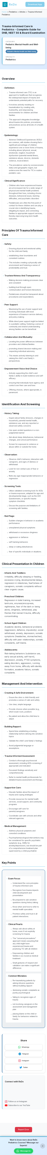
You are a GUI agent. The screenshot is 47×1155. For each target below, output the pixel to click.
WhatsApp (23, 1047)
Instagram (23, 1060)
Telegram (24, 1054)
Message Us (24, 1151)
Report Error (23, 1129)
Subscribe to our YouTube (17, 1105)
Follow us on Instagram (16, 1101)
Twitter (24, 1067)
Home (4, 12)
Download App (35, 4)
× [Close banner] (42, 1146)
